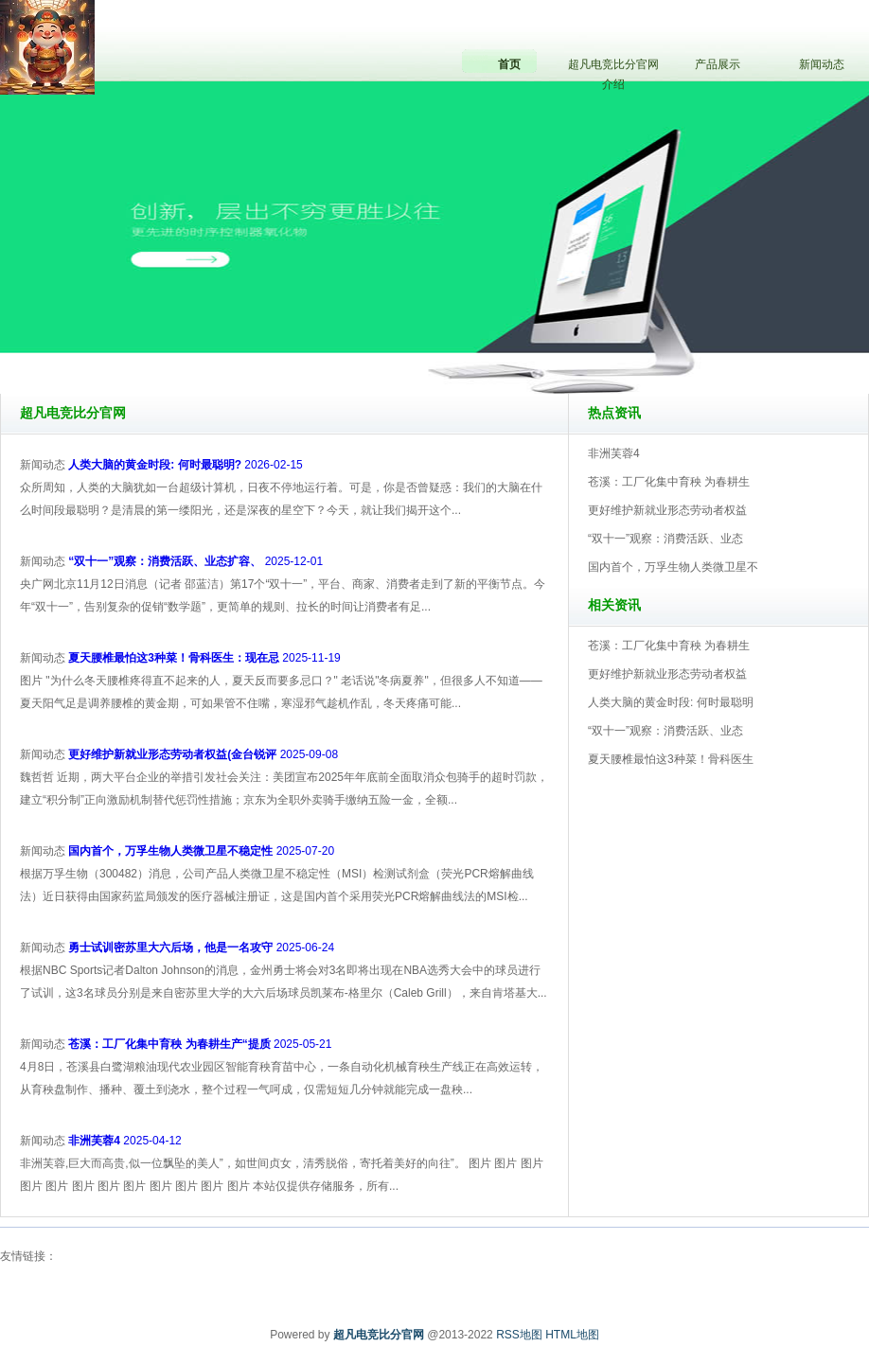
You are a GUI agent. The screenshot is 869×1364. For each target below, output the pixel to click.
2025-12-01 (195, 561)
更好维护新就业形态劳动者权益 (667, 510)
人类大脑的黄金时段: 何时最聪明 (671, 702)
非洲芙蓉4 (614, 453)
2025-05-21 (199, 1044)
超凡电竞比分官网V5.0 (517, 340)
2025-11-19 (204, 657)
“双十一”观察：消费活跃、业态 (665, 538)
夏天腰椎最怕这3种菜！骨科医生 (671, 759)
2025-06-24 (201, 947)
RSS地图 (519, 1334)
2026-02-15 (185, 464)
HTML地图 (572, 1334)
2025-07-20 (201, 851)
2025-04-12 (124, 1140)
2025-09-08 (203, 754)
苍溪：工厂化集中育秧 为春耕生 (669, 481)
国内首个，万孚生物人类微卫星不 (673, 567)
